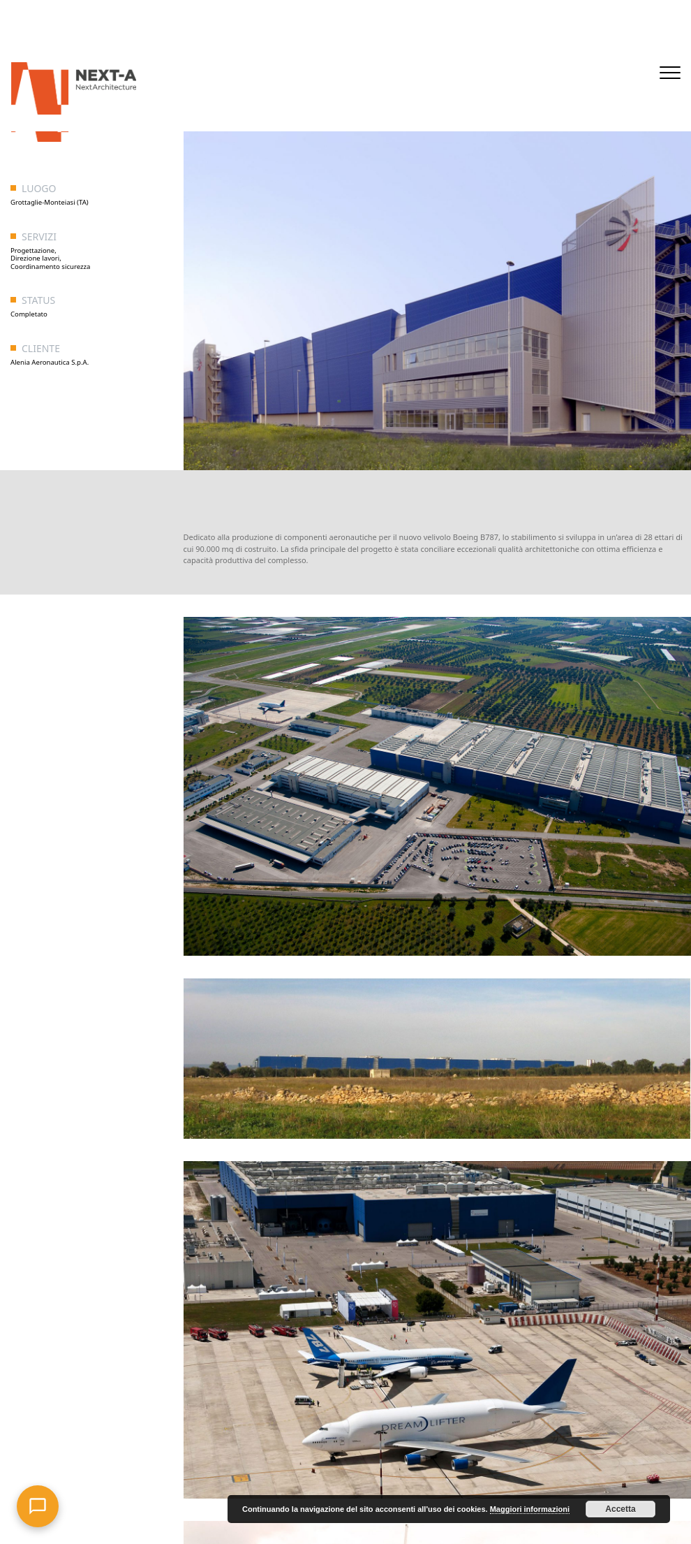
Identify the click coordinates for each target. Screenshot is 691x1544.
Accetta (620, 1509)
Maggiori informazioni (530, 1509)
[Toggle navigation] (670, 72)
